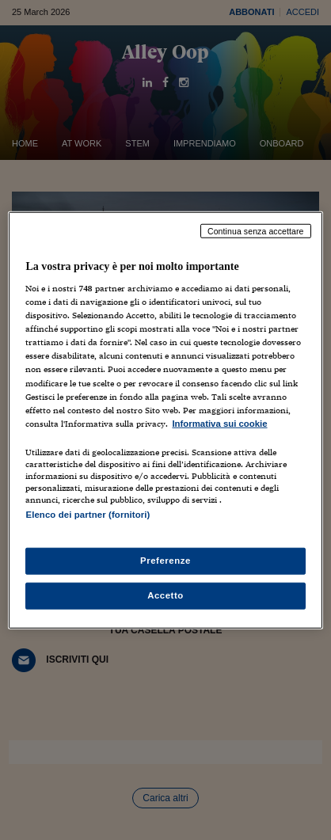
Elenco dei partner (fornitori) (87, 514)
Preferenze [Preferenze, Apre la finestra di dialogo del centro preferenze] (165, 560)
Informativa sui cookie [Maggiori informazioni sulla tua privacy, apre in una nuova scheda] (219, 423)
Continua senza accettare (255, 230)
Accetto (165, 595)
